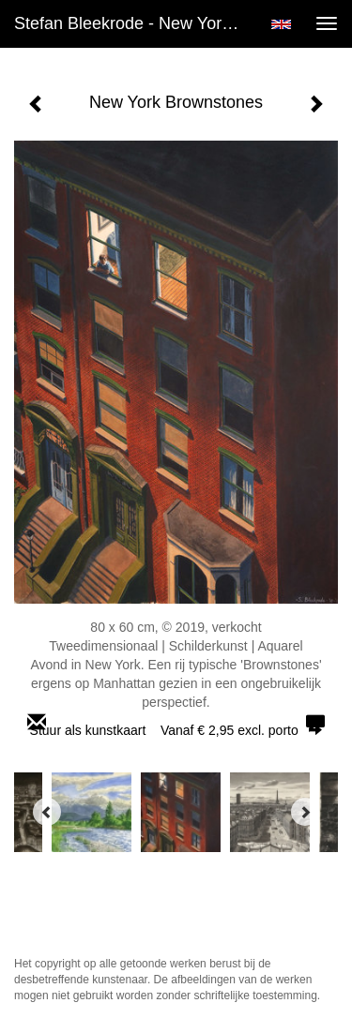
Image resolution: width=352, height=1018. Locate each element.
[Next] (305, 812)
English (281, 24)
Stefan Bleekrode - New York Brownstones (134, 23)
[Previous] (47, 812)
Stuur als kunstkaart (176, 730)
